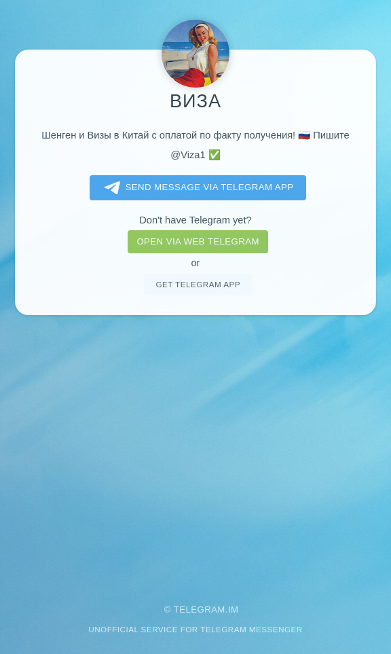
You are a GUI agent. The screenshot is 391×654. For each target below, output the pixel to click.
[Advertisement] (195, 450)
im (233, 609)
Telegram (199, 609)
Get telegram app (197, 284)
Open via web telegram (197, 241)
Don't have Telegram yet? (195, 220)
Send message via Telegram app (196, 188)
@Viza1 (187, 154)
